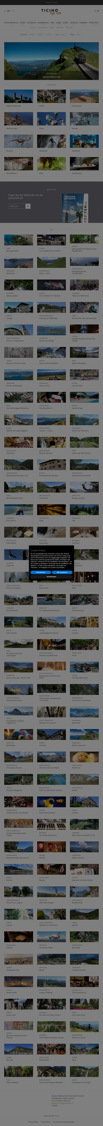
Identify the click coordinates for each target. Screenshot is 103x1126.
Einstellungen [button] (51, 576)
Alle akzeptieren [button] (62, 572)
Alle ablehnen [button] (40, 572)
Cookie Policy (55, 557)
